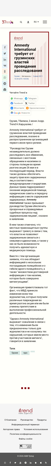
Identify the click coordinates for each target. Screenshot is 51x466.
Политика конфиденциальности (25, 434)
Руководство (27, 420)
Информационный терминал (25, 424)
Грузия (15, 353)
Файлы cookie (25, 439)
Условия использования (36, 429)
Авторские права (11, 429)
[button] (5, 47)
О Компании (10, 420)
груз (25, 353)
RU (35, 22)
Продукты (42, 420)
